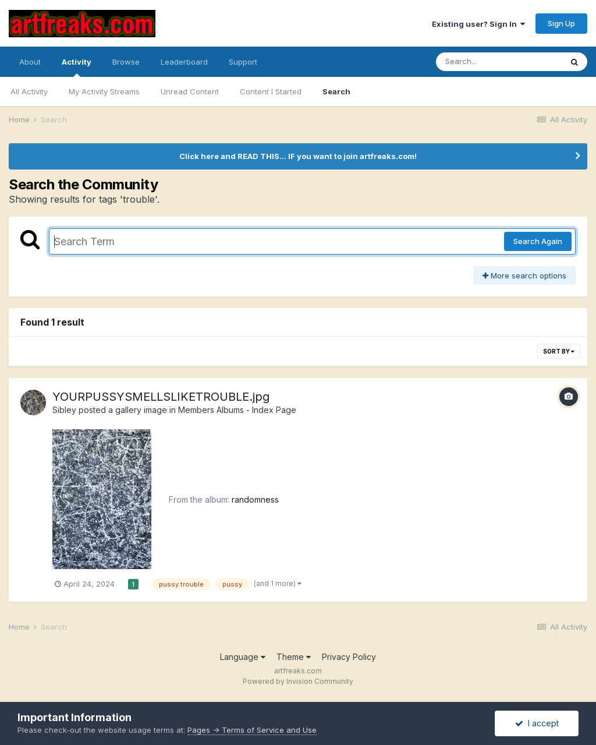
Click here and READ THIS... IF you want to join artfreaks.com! (298, 156)
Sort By (558, 351)
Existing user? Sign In (478, 24)
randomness (255, 499)
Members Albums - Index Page (237, 410)
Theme (293, 657)
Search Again (537, 241)
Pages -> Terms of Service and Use (252, 730)
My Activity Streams (104, 91)
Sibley (64, 410)
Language (242, 657)
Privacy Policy (349, 657)
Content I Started (270, 91)
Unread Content (190, 91)
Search (336, 91)
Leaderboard (184, 61)
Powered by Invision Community (298, 681)
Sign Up (561, 23)
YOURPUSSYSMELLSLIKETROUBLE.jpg (160, 397)
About (30, 61)
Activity (76, 67)
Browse (126, 61)
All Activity (29, 91)
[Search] (499, 61)
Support (243, 61)
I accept (537, 723)
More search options (524, 275)
